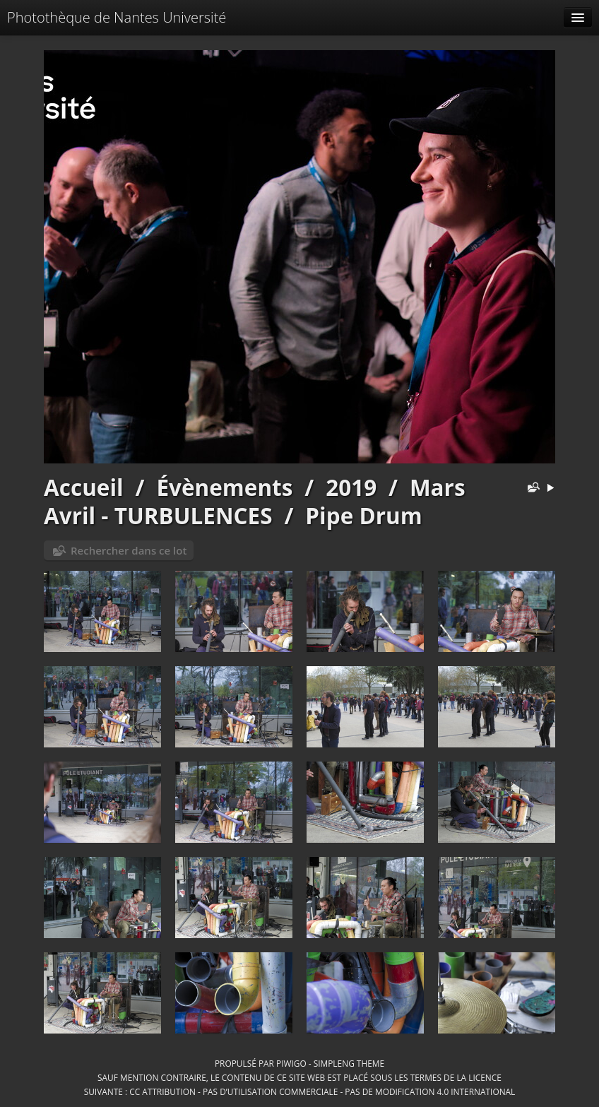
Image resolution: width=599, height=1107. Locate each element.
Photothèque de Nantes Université (116, 17)
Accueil (84, 487)
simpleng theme (349, 1063)
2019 (351, 487)
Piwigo (291, 1063)
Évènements (224, 487)
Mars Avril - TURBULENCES (254, 501)
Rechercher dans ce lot (128, 550)
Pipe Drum (363, 515)
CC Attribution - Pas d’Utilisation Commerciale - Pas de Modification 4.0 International (322, 1091)
